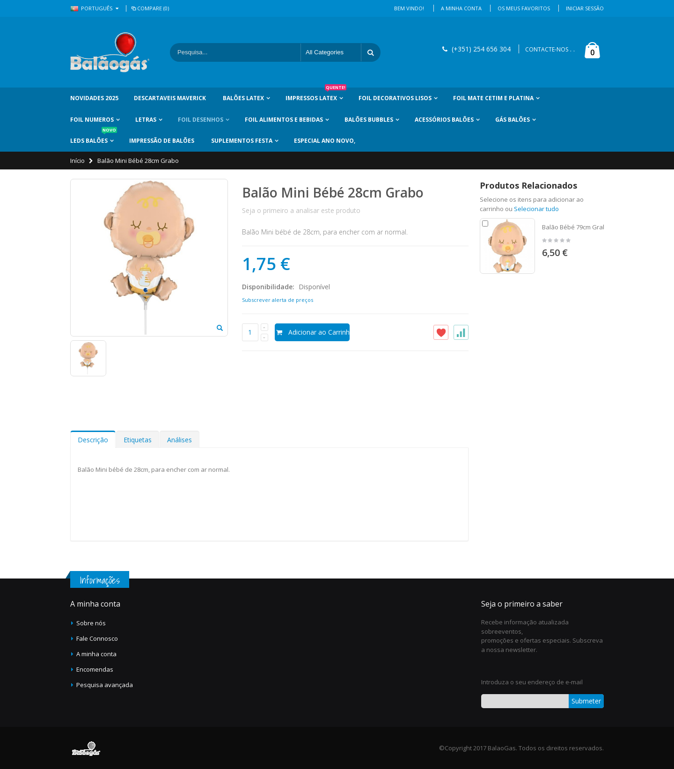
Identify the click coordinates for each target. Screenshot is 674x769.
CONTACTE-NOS (546, 49)
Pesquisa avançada (104, 685)
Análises (179, 439)
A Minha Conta (461, 8)
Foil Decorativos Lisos (395, 98)
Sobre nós (91, 623)
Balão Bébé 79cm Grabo (576, 227)
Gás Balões (512, 120)
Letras (145, 120)
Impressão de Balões (161, 141)
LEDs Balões (93, 137)
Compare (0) (149, 8)
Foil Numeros (92, 120)
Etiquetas (138, 439)
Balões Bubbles (368, 120)
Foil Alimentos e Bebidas (284, 120)
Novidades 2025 (94, 98)
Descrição (93, 439)
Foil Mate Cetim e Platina (493, 98)
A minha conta (96, 654)
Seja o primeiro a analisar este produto (301, 210)
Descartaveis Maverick (170, 98)
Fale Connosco (97, 638)
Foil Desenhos (200, 120)
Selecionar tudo (536, 209)
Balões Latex (243, 98)
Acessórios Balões (444, 120)
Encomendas (94, 669)
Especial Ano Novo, (324, 141)
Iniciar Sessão (585, 8)
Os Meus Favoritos (524, 8)
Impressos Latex (316, 95)
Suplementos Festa (241, 141)
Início (77, 160)
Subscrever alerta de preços (277, 299)
